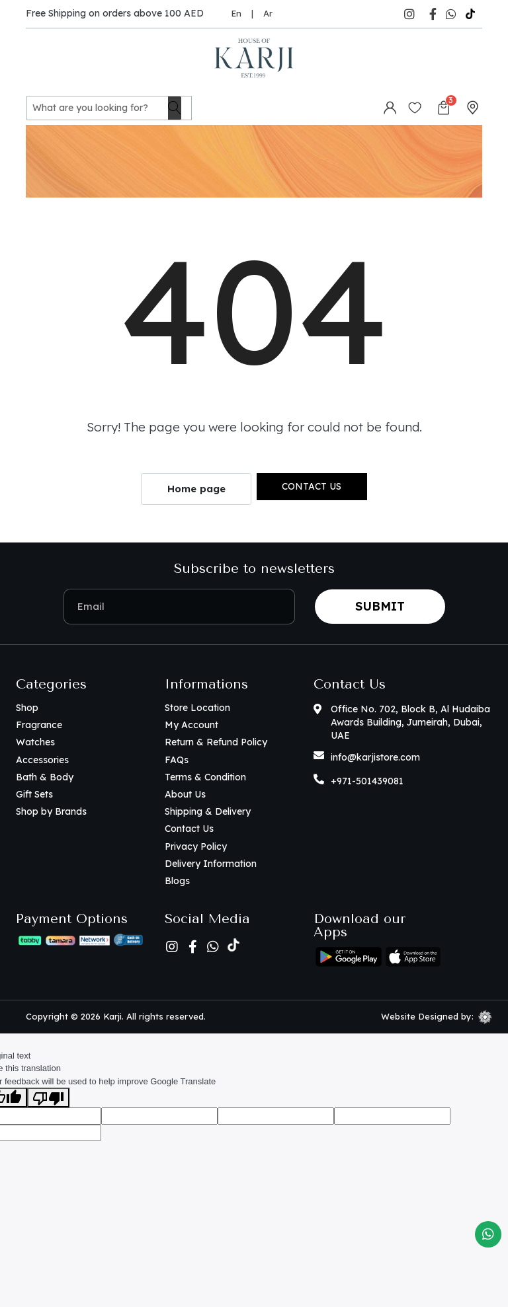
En (236, 13)
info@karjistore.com (375, 757)
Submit (380, 605)
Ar (268, 13)
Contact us (311, 486)
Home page (196, 488)
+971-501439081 (367, 780)
